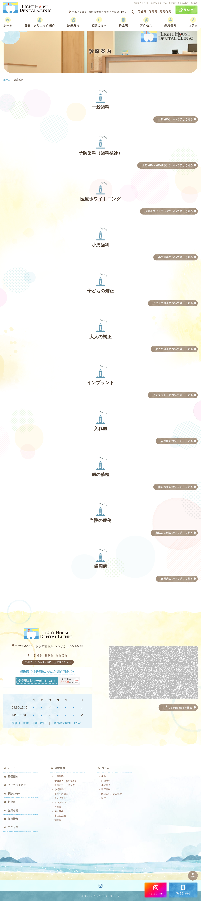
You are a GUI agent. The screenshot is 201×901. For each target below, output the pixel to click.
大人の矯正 (60, 798)
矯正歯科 (105, 789)
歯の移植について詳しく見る (175, 486)
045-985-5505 (48, 655)
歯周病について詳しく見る (177, 578)
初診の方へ (99, 22)
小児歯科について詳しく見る (175, 257)
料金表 (123, 22)
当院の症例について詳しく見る (174, 532)
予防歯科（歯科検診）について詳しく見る (167, 165)
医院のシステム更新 (111, 793)
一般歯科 (59, 776)
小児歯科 (59, 789)
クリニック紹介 (17, 785)
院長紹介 (13, 776)
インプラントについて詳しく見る (173, 395)
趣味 (103, 798)
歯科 (103, 776)
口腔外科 (105, 780)
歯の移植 (59, 811)
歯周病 (57, 820)
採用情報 (170, 22)
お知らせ (13, 810)
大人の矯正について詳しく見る (174, 349)
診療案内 (73, 22)
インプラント (61, 802)
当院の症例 (60, 815)
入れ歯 (57, 807)
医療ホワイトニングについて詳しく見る (169, 211)
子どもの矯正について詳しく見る (173, 303)
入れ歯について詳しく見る (177, 440)
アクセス (146, 22)
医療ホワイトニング (64, 785)
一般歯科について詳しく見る (175, 119)
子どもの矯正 (61, 793)
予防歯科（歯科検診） (65, 780)
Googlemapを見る (178, 707)
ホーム (7, 22)
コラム (193, 22)
